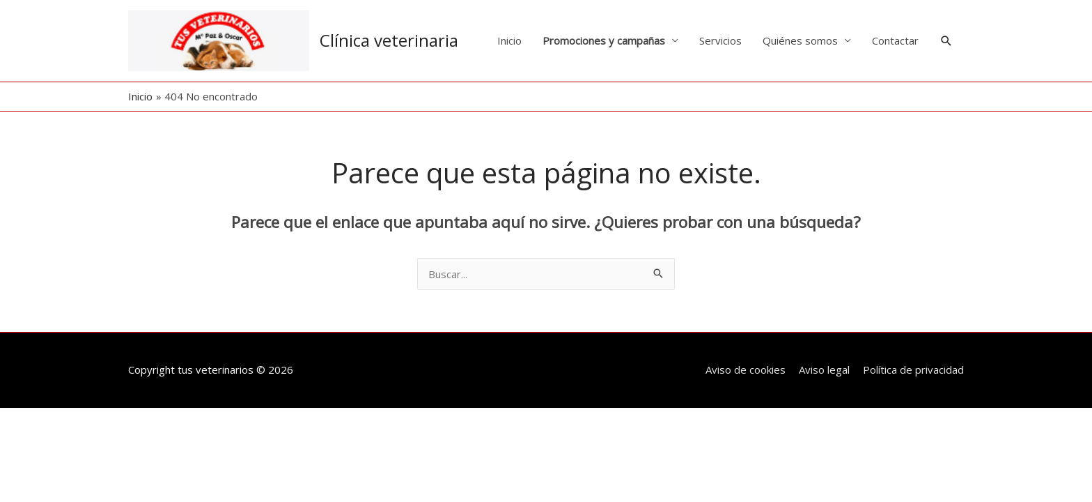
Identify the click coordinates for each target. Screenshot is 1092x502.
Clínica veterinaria (389, 40)
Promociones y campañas (604, 40)
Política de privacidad (913, 369)
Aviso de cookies (745, 369)
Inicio (509, 40)
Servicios (720, 40)
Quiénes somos (800, 40)
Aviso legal (824, 369)
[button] (946, 41)
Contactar (895, 40)
